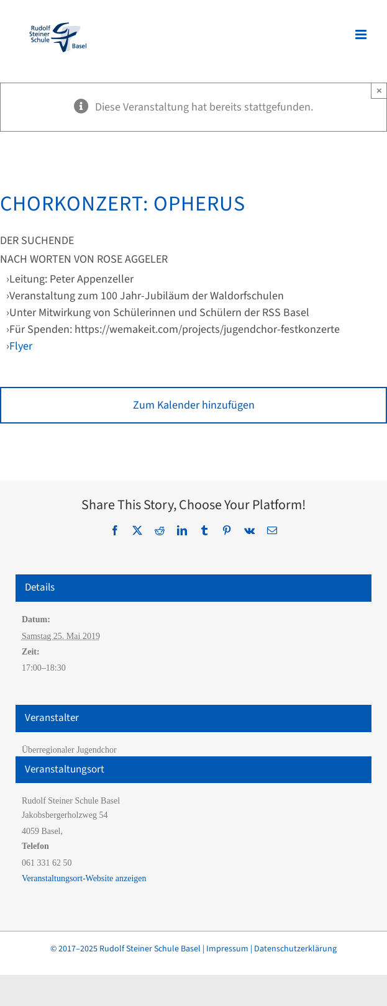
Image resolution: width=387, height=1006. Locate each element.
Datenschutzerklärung (295, 949)
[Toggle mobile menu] (361, 34)
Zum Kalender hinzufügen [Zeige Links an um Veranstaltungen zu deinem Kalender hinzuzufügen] (194, 405)
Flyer (20, 346)
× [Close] (379, 90)
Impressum (227, 949)
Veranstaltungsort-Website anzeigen (84, 878)
